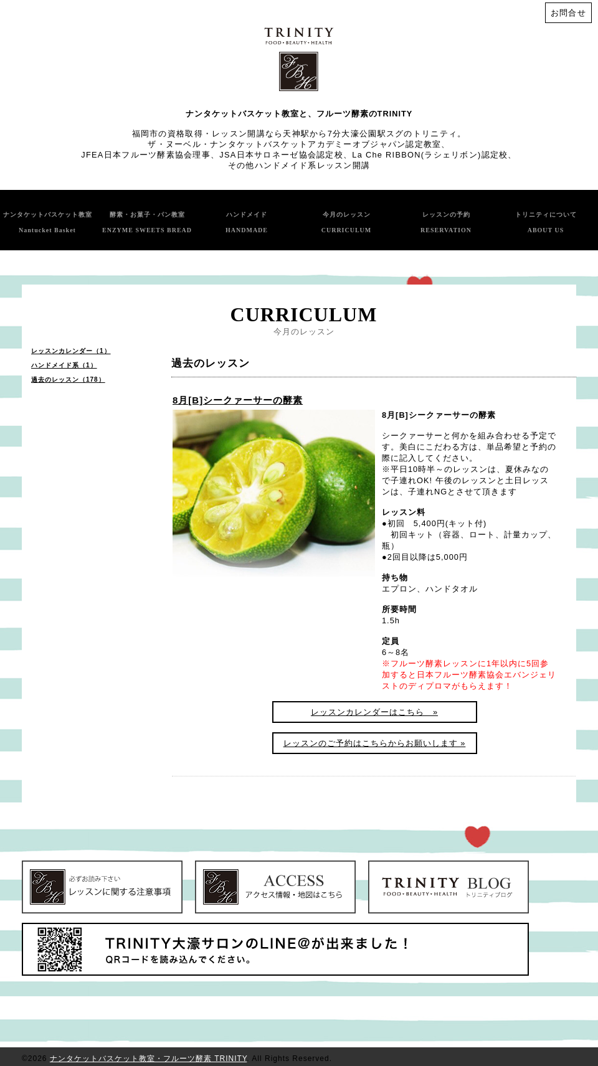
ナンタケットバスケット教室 (47, 222)
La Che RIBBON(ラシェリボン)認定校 (430, 154)
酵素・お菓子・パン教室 (147, 222)
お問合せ (568, 12)
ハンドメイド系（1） (64, 365)
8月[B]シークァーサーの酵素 (238, 400)
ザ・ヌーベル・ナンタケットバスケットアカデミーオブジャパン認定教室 (294, 144)
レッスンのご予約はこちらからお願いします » (374, 743)
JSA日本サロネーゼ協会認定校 (281, 154)
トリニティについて (546, 222)
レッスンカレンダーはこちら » (374, 712)
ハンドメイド (246, 222)
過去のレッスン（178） (68, 379)
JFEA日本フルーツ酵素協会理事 (146, 154)
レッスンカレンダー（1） (71, 350)
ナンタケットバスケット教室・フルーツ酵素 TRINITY (148, 1058)
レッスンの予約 (446, 222)
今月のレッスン (346, 222)
